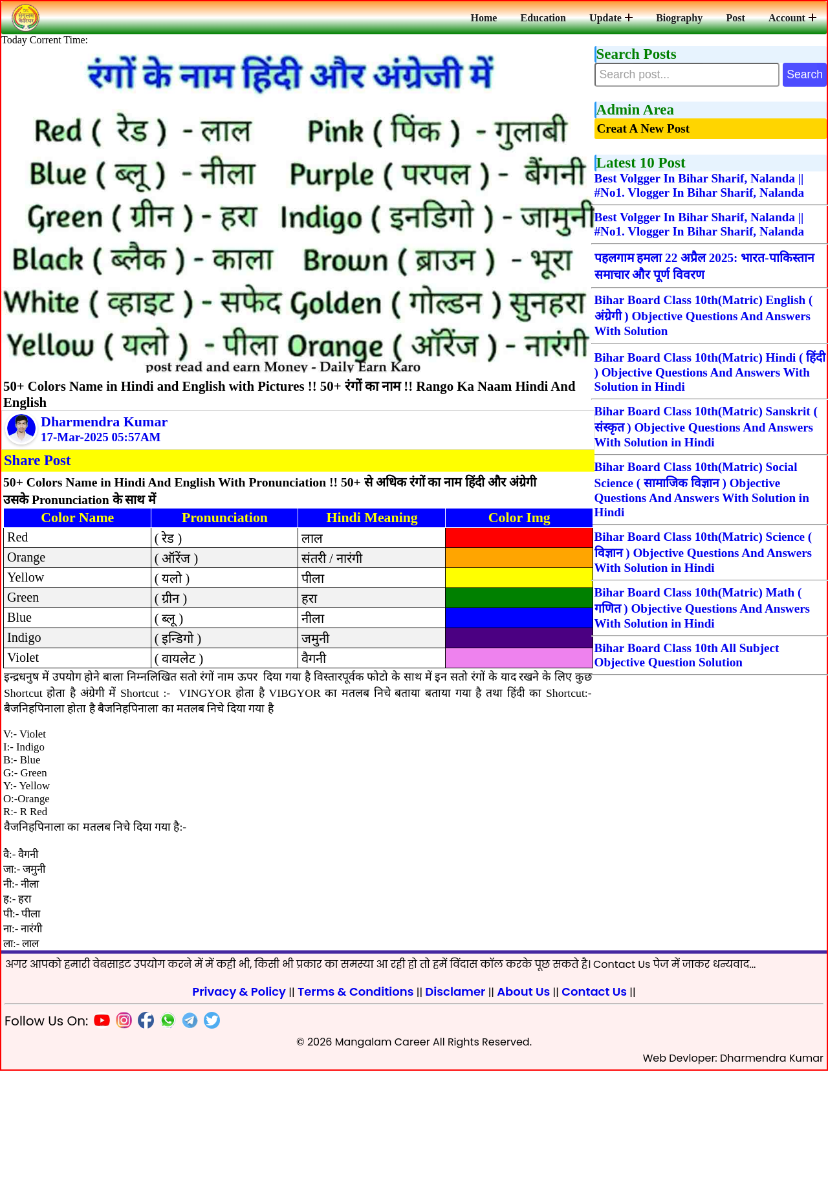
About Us (523, 1125)
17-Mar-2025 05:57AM (101, 447)
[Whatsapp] (165, 1155)
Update (616, 17)
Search (797, 78)
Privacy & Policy (239, 1125)
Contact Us (594, 1125)
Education (549, 17)
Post (737, 17)
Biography (683, 17)
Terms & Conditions (356, 1125)
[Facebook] (143, 1155)
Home (492, 17)
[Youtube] (99, 1155)
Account (793, 17)
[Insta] (121, 1155)
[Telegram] (187, 1155)
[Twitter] (209, 1155)
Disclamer (455, 1125)
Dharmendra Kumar (104, 432)
